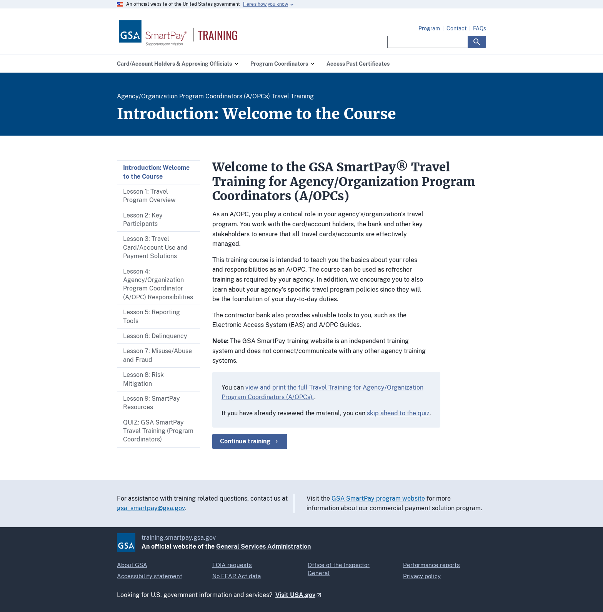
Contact (456, 28)
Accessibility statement (149, 576)
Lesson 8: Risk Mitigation (143, 379)
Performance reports (431, 565)
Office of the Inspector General (339, 569)
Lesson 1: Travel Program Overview (149, 196)
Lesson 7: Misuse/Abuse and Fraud (157, 355)
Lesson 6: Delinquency (155, 336)
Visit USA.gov (295, 595)
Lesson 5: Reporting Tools (151, 316)
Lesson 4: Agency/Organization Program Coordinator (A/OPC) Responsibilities (158, 284)
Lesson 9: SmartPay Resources (151, 403)
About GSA (132, 565)
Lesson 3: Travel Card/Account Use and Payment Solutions (155, 247)
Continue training (250, 441)
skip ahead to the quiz (398, 413)
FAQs (479, 28)
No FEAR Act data (236, 576)
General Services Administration (263, 546)
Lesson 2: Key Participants (143, 219)
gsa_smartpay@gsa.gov (151, 508)
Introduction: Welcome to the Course (156, 172)
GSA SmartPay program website (378, 498)
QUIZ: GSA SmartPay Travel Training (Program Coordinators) (158, 431)
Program (429, 28)
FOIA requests (232, 565)
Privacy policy (422, 576)
